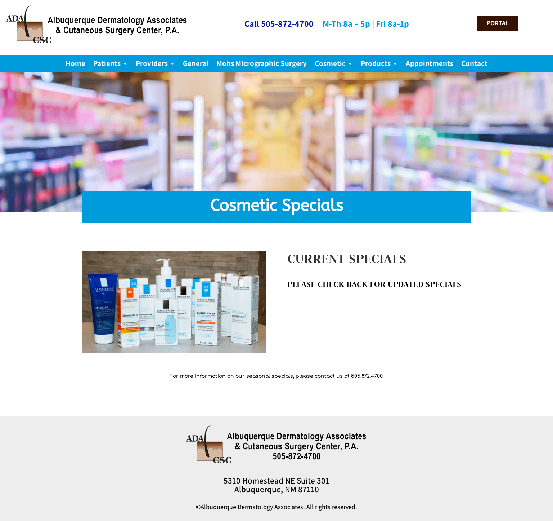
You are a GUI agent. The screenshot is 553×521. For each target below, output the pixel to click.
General (195, 64)
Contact (474, 64)
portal (497, 23)
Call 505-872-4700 (279, 23)
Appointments (429, 64)
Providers (152, 64)
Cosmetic (330, 64)
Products (376, 64)
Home (75, 64)
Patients (107, 64)
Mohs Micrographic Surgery (261, 64)
